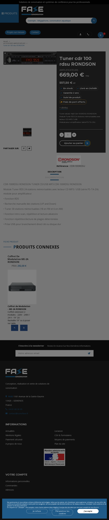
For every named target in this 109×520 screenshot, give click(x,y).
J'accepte (88, 511)
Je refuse (37, 511)
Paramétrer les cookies (62, 512)
